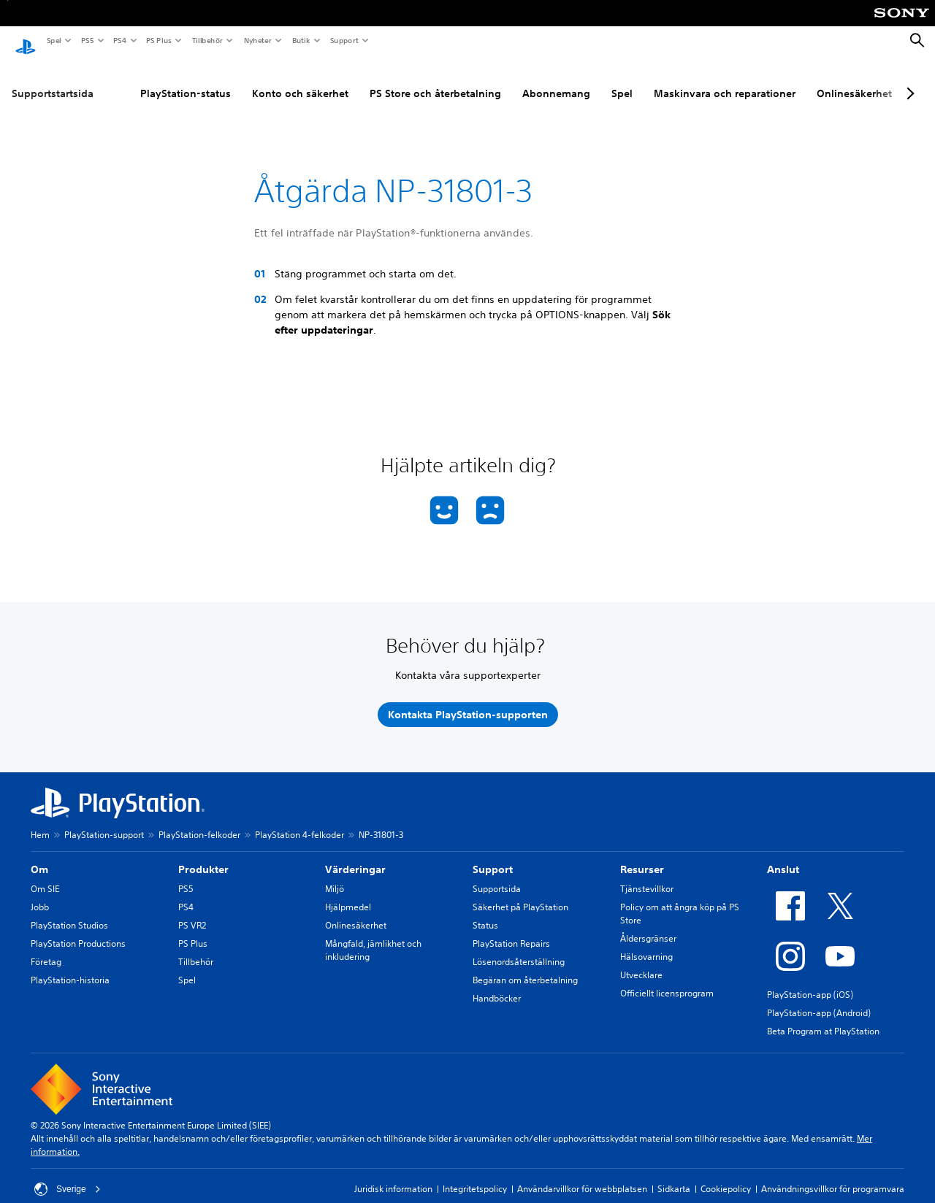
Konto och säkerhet (300, 79)
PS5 (86, 40)
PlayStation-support (104, 821)
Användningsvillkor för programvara (832, 1175)
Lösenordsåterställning (519, 948)
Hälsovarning (646, 943)
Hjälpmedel (348, 893)
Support (343, 40)
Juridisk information (393, 1175)
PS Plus (158, 40)
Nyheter (257, 40)
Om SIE (45, 875)
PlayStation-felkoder (199, 821)
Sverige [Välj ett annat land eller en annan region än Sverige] (67, 1175)
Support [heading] (493, 855)
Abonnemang (556, 79)
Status (485, 911)
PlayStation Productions (78, 929)
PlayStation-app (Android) (819, 999)
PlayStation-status (185, 79)
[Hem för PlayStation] (25, 41)
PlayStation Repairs (511, 929)
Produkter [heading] (203, 855)
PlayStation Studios (69, 911)
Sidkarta (673, 1175)
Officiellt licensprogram (667, 979)
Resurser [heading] (642, 855)
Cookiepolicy (726, 1175)
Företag (46, 948)
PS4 (119, 40)
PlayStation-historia (70, 966)
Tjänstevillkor (646, 875)
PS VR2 (192, 911)
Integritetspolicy (475, 1175)
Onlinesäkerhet (854, 79)
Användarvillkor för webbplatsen (582, 1175)
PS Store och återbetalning (435, 79)
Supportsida (497, 875)
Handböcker (497, 984)
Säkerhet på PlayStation (520, 893)
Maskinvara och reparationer (724, 79)
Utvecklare (641, 961)
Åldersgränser (648, 924)
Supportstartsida (53, 79)
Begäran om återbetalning (525, 966)
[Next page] (908, 79)
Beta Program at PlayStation (823, 1017)
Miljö (334, 875)
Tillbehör (206, 40)
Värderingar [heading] (355, 855)
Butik (300, 40)
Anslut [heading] (783, 855)
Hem (40, 821)
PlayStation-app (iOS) (810, 981)
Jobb (40, 893)
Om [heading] (39, 855)
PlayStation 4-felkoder (299, 821)
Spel (53, 40)
